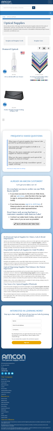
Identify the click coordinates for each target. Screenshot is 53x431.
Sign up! (26, 342)
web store (20, 196)
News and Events (4, 384)
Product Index (4, 398)
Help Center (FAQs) (5, 402)
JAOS (2, 413)
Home (3, 17)
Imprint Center (4, 417)
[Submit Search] (33, 7)
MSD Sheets (3, 410)
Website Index (4, 400)
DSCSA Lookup (4, 415)
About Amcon (4, 379)
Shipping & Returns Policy (6, 390)
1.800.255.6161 (4, 370)
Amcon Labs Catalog (5, 381)
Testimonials (4, 383)
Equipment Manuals (5, 408)
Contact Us (3, 394)
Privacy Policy (4, 388)
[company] (26, 329)
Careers (2, 386)
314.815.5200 (4, 369)
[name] (26, 321)
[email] (26, 325)
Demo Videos (4, 406)
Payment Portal (4, 404)
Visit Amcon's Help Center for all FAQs (16, 168)
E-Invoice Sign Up (4, 411)
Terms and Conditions (5, 392)
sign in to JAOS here (32, 204)
